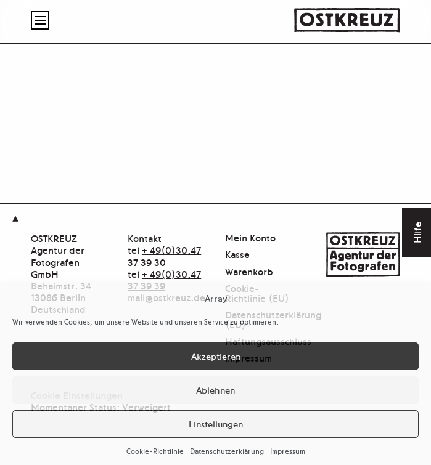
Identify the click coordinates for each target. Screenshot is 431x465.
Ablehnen (215, 389)
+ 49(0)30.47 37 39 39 (164, 279)
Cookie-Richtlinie (155, 451)
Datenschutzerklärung (227, 451)
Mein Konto (250, 238)
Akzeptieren (215, 355)
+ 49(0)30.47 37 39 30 (164, 255)
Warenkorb (249, 272)
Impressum (287, 451)
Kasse (237, 255)
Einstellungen (216, 423)
